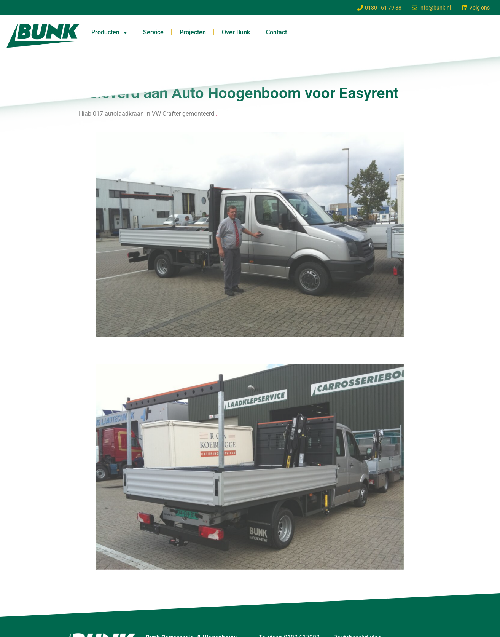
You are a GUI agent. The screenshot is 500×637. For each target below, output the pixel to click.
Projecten (193, 32)
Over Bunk (236, 32)
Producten (109, 32)
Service (153, 32)
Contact (276, 32)
